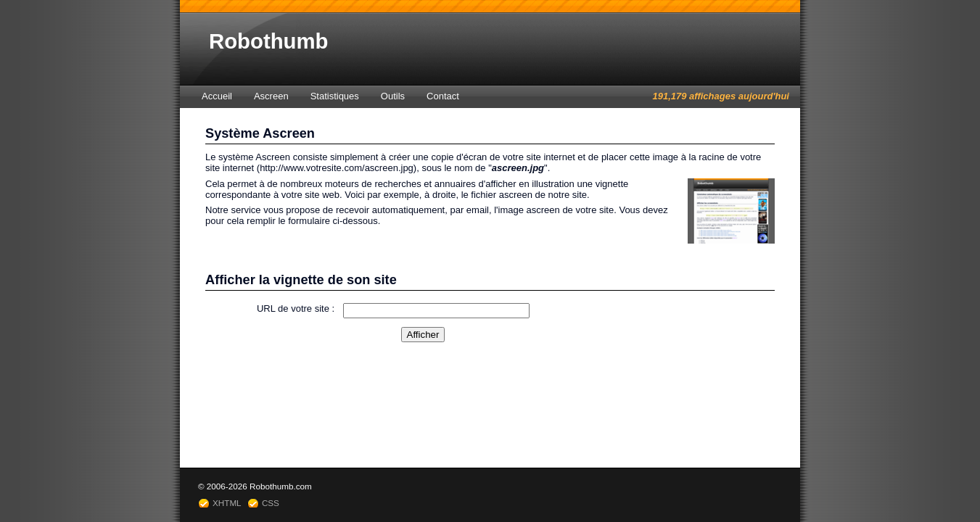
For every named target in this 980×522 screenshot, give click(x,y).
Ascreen (271, 96)
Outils (393, 96)
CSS (270, 503)
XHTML (227, 503)
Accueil (217, 96)
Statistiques (334, 96)
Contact (443, 96)
